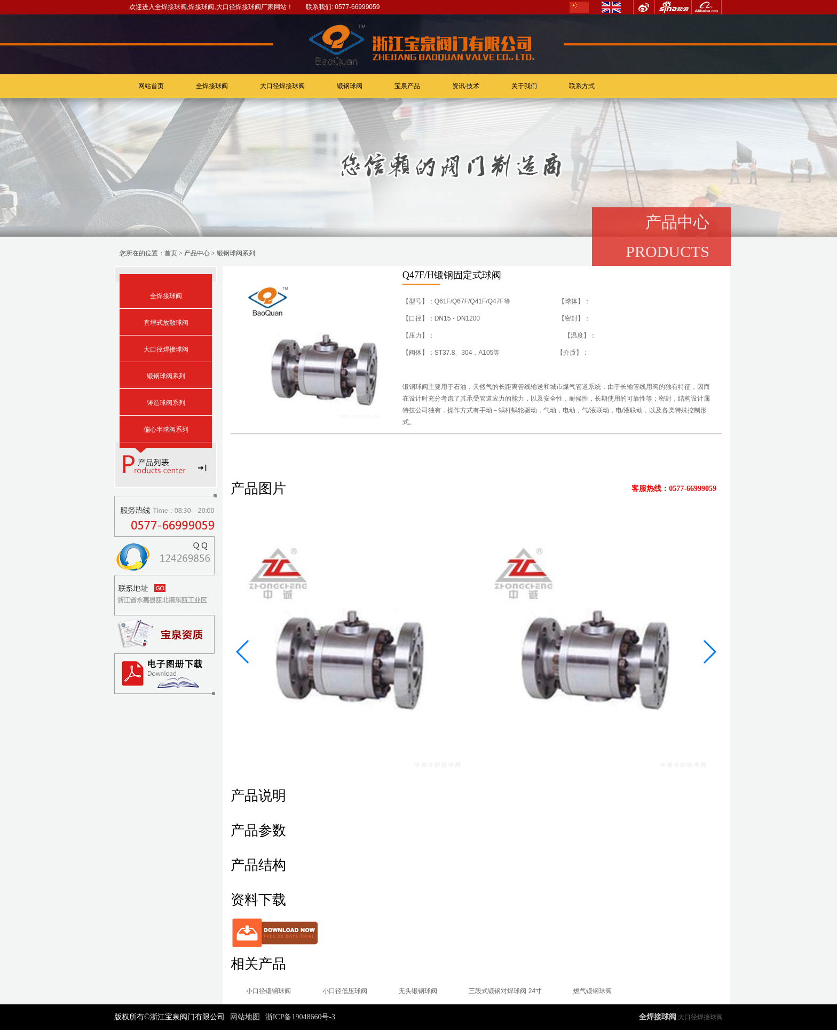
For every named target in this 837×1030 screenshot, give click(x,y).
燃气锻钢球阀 (595, 991)
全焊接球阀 (212, 86)
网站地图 (245, 1017)
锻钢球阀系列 (236, 253)
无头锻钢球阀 (419, 991)
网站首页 (151, 86)
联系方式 (582, 86)
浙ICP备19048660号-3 (300, 1017)
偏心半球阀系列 (166, 429)
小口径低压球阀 (345, 991)
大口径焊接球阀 (282, 86)
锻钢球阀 (349, 86)
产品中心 (197, 253)
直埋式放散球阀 (166, 322)
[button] (243, 652)
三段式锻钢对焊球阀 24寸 (507, 991)
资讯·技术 (465, 86)
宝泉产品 (407, 86)
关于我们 (524, 86)
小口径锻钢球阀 (269, 991)
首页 (170, 253)
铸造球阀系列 (166, 403)
